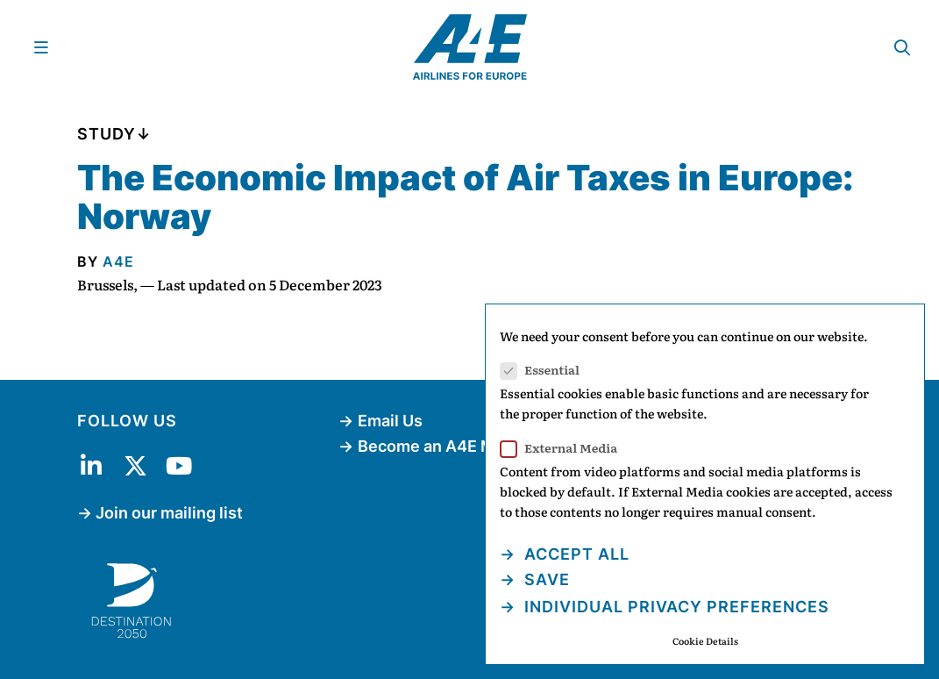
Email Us (390, 420)
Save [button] (545, 579)
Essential (545, 369)
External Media (564, 447)
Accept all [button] (575, 554)
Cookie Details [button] (705, 640)
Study (106, 134)
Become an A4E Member (451, 446)
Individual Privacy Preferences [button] (674, 606)
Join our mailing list (169, 513)
